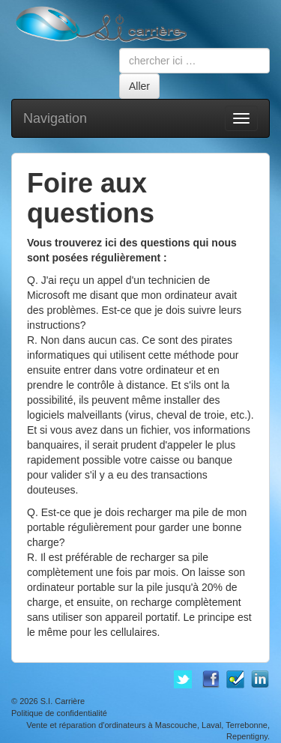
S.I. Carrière (62, 701)
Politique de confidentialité (59, 713)
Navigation (55, 118)
